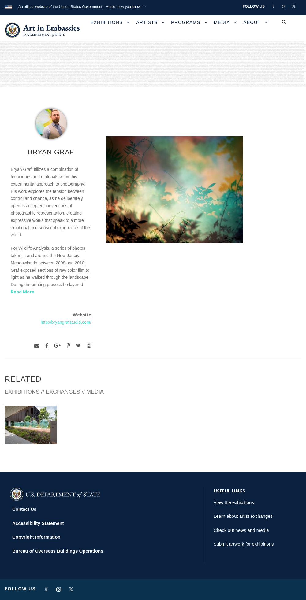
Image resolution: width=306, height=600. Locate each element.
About (252, 22)
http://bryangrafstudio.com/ (66, 322)
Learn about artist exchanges (243, 516)
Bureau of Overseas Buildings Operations (57, 551)
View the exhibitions (234, 502)
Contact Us (24, 509)
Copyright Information (36, 536)
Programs (185, 22)
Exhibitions (106, 22)
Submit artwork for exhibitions (244, 544)
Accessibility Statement (38, 523)
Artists (147, 22)
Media (222, 22)
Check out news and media (241, 530)
